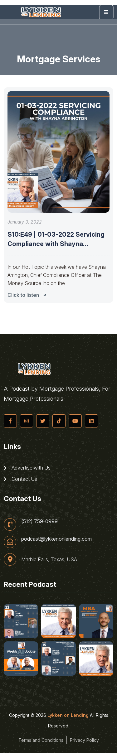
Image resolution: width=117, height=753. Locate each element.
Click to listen (28, 295)
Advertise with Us (27, 467)
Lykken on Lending (68, 715)
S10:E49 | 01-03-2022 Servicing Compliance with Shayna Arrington (56, 244)
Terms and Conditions (40, 740)
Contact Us (20, 478)
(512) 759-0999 (39, 521)
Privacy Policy (84, 740)
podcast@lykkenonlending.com (56, 538)
